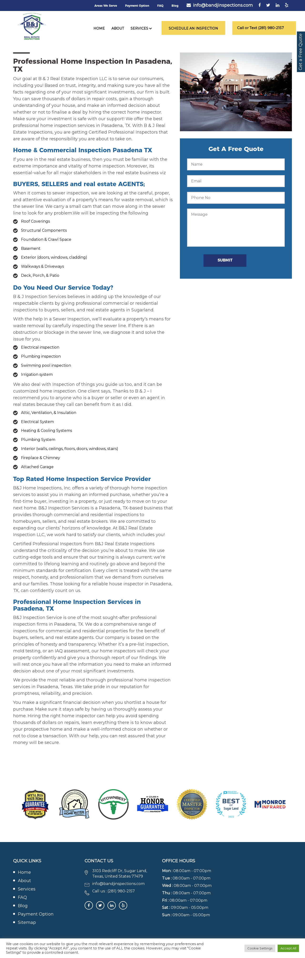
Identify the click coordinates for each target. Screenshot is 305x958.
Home (99, 28)
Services (139, 28)
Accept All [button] (288, 948)
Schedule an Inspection (193, 28)
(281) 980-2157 (121, 891)
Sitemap (27, 922)
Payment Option (137, 5)
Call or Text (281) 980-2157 (260, 28)
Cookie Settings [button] (259, 948)
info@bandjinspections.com (223, 5)
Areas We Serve (105, 5)
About (118, 28)
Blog (175, 5)
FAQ (160, 5)
